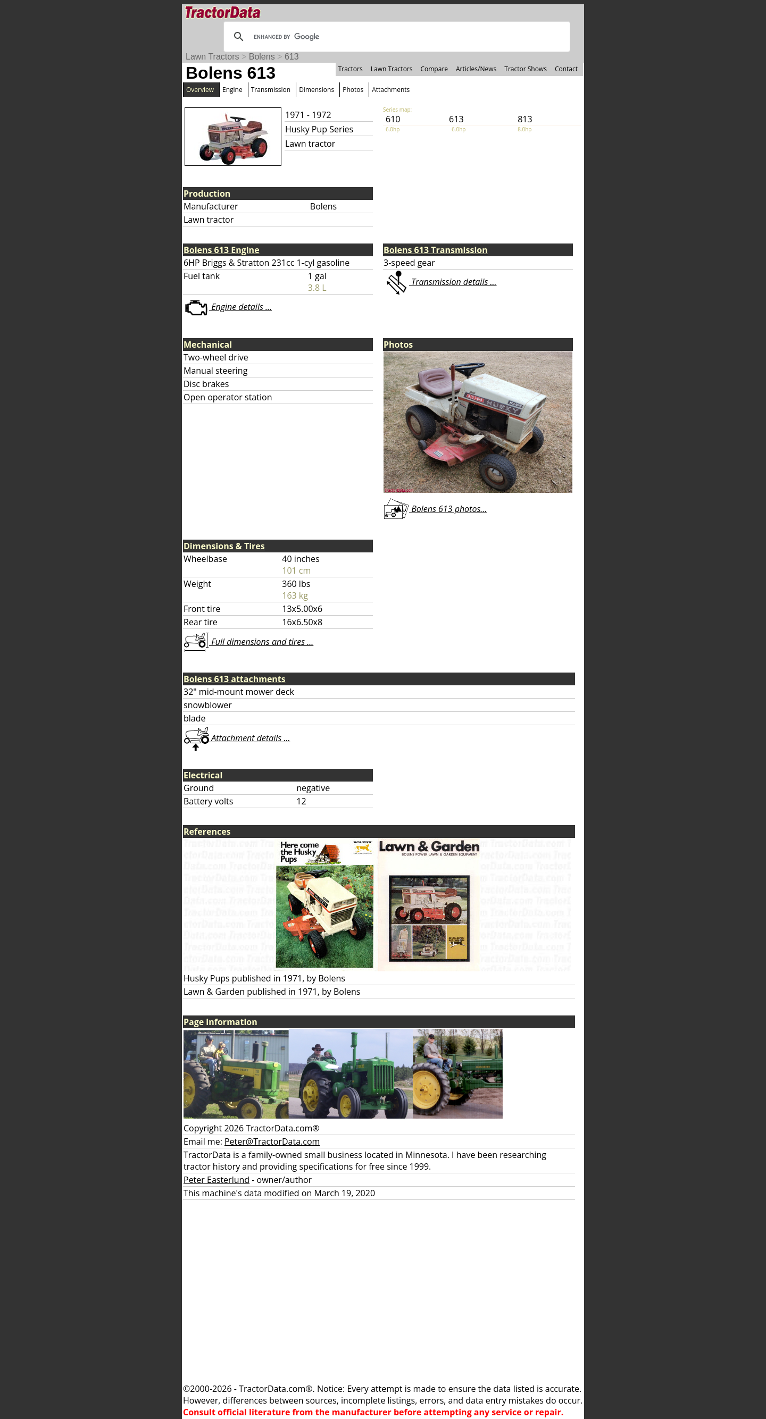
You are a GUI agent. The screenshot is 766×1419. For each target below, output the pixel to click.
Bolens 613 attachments (235, 679)
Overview (200, 89)
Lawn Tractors (212, 56)
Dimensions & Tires (224, 546)
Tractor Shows (525, 68)
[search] (395, 36)
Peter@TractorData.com (272, 1141)
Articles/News (476, 68)
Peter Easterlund (216, 1180)
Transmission (270, 89)
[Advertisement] (383, 1291)
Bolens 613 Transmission (436, 250)
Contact (566, 68)
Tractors (350, 68)
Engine (232, 89)
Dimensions (316, 89)
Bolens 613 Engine (222, 250)
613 (292, 56)
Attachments (391, 89)
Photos (353, 89)
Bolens (262, 56)
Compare (434, 68)
